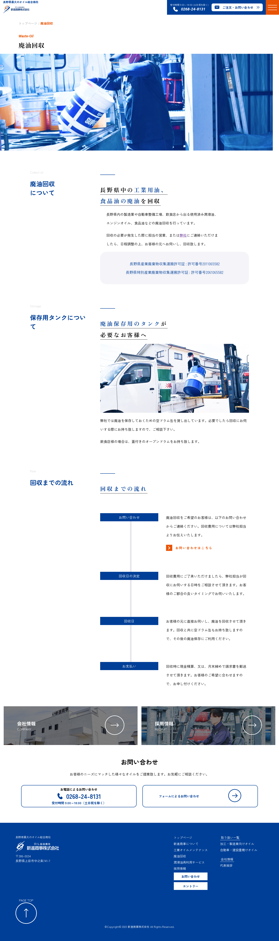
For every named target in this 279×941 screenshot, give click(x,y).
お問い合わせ (190, 876)
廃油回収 (46, 23)
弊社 (183, 235)
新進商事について (186, 843)
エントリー (190, 886)
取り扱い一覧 (230, 837)
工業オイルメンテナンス (191, 850)
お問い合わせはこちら (194, 547)
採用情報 (180, 868)
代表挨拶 (226, 865)
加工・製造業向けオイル (237, 843)
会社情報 (227, 859)
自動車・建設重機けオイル (238, 850)
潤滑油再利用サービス (189, 862)
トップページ (28, 23)
